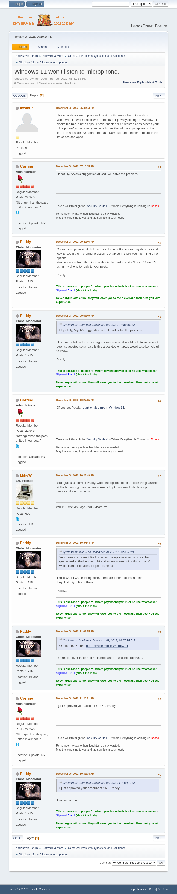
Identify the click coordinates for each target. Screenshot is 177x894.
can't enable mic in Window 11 (103, 407)
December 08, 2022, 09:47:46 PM (75, 241)
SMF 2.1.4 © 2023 (19, 889)
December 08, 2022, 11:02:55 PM (75, 631)
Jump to (105, 862)
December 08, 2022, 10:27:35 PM (75, 400)
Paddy (25, 242)
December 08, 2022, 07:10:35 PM (75, 166)
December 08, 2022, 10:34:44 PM (75, 542)
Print (159, 95)
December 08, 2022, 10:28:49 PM (75, 475)
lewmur (26, 108)
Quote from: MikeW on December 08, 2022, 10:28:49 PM (98, 552)
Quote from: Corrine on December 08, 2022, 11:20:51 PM (99, 782)
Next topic (155, 82)
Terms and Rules (146, 889)
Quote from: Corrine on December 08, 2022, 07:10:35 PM (99, 324)
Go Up (17, 838)
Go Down (19, 95)
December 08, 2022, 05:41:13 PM (75, 108)
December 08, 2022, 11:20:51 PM (75, 698)
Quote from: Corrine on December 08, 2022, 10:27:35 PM (99, 640)
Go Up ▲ (163, 889)
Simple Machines (40, 889)
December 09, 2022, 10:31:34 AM (75, 773)
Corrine (26, 166)
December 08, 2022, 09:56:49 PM (75, 315)
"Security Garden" (97, 206)
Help (132, 889)
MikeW (26, 475)
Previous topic (134, 82)
